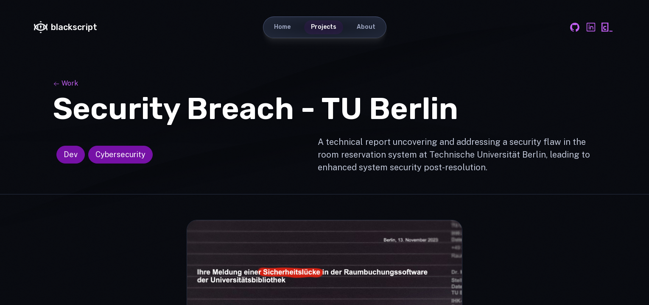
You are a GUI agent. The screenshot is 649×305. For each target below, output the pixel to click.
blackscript (65, 27)
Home (282, 26)
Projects (323, 26)
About (366, 26)
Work (65, 83)
